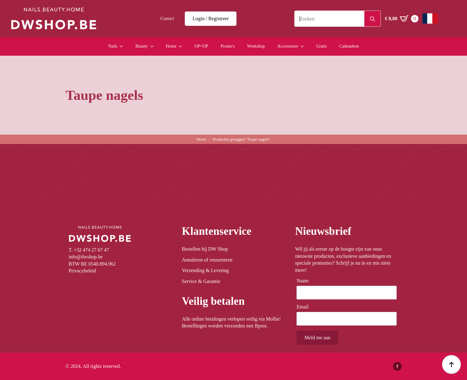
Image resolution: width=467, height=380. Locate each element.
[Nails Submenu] (123, 46)
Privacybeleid (82, 270)
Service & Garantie (201, 281)
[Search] (372, 19)
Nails (113, 46)
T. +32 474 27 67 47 (89, 250)
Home (171, 46)
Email (304, 306)
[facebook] (397, 366)
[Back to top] (451, 364)
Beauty (141, 46)
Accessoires (287, 46)
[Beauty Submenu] (154, 46)
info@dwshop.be (86, 256)
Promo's (228, 46)
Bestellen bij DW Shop (205, 249)
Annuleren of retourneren (207, 259)
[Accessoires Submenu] (304, 46)
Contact (167, 18)
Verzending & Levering (205, 270)
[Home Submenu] (182, 46)
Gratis (321, 46)
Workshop (256, 46)
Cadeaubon (349, 46)
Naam (304, 280)
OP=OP (201, 46)
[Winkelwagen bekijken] (402, 18)
